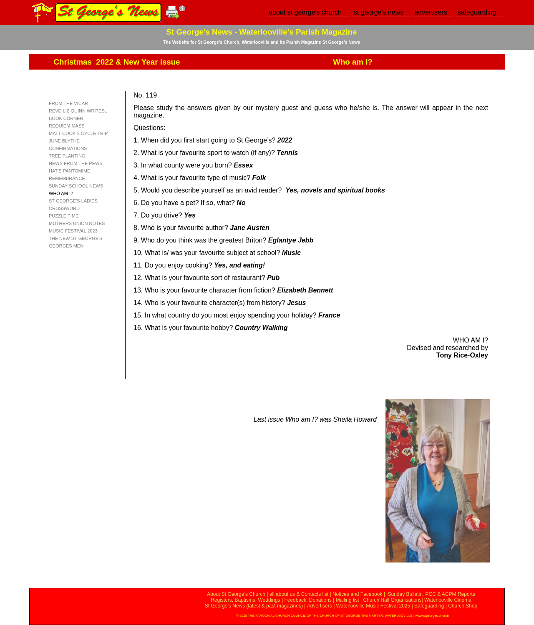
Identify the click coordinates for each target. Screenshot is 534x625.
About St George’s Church (236, 594)
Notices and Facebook (357, 594)
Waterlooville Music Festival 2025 (374, 606)
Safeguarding (429, 606)
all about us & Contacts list (299, 594)
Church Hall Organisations (392, 600)
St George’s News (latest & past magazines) (254, 606)
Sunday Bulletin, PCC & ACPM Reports (431, 594)
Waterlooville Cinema (447, 600)
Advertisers (319, 606)
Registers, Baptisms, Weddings (245, 600)
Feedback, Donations (307, 600)
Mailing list (347, 600)
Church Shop (462, 606)
